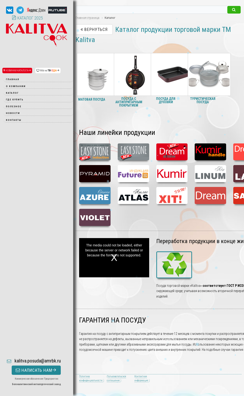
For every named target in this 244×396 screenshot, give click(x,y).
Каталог (12, 93)
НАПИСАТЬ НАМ (36, 339)
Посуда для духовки (165, 100)
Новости (13, 113)
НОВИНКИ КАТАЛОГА (17, 70)
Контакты (13, 120)
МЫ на (47, 70)
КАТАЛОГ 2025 (27, 17)
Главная (12, 79)
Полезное (13, 106)
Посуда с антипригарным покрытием (128, 102)
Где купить (15, 99)
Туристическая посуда (202, 100)
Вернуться (94, 29)
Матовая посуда (91, 99)
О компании (16, 86)
